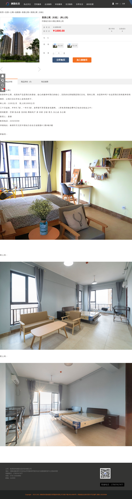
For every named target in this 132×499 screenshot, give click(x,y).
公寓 (12, 12)
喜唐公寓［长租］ (37, 12)
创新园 (17, 12)
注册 (123, 4)
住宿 (7, 12)
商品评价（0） (27, 82)
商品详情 (8, 82)
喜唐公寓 (25, 12)
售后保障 (44, 82)
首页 (2, 12)
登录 (117, 4)
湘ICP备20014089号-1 (70, 494)
